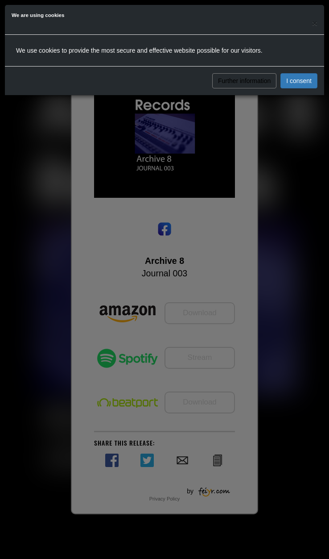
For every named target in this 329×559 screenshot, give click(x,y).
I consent (299, 80)
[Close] (314, 23)
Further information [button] (244, 80)
